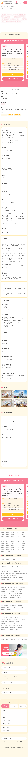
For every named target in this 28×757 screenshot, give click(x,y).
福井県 (12, 540)
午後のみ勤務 (4, 622)
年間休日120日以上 (15, 592)
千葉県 (7, 538)
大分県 (18, 551)
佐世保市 (8, 560)
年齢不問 (9, 611)
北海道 (2, 534)
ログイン (15, 676)
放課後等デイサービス (6, 579)
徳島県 (2, 549)
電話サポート (16, 686)
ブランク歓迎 (13, 606)
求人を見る (13, 76)
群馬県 (23, 536)
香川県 (7, 549)
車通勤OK (18, 622)
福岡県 (23, 549)
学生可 (13, 609)
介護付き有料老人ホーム (6, 572)
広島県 (18, 546)
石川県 (7, 540)
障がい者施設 (13, 576)
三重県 (18, 542)
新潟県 (24, 538)
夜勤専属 (15, 620)
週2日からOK (12, 627)
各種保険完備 (4, 590)
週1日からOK (4, 627)
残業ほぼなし (4, 631)
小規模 (19, 625)
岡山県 (12, 546)
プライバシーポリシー (18, 741)
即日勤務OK (19, 629)
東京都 (12, 538)
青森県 (7, 534)
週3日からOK (20, 627)
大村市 (13, 560)
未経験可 (20, 606)
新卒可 (8, 609)
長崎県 (7, 551)
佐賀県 (2, 551)
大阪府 (7, 544)
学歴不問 (3, 611)
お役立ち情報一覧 (6, 695)
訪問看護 (21, 579)
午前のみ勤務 (22, 620)
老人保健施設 (15, 568)
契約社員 (13, 641)
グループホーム (14, 570)
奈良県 (18, 544)
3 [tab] (15, 85)
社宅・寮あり (12, 590)
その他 (20, 581)
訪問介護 (15, 579)
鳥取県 (2, 546)
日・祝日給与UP (16, 597)
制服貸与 (19, 599)
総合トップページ (8, 668)
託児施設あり (20, 590)
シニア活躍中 (20, 609)
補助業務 (11, 631)
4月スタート (18, 631)
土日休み (3, 620)
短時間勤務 (11, 622)
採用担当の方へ (6, 688)
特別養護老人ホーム (5, 568)
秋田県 (23, 534)
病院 (8, 581)
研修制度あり (12, 599)
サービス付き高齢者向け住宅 (7, 574)
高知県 (18, 549)
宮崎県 (23, 551)
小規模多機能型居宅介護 (21, 574)
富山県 (2, 540)
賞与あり (16, 588)
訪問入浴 (3, 581)
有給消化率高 (4, 599)
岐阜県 (2, 542)
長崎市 (2, 560)
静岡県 (7, 542)
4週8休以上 (19, 618)
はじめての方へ (6, 686)
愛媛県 (12, 549)
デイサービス (23, 568)
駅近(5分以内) (4, 625)
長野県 (23, 540)
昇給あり (10, 588)
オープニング (12, 625)
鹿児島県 (3, 553)
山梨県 (18, 540)
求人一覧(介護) (11, 6)
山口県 (23, 546)
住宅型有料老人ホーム (19, 572)
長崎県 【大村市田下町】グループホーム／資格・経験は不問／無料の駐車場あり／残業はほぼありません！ (12, 54)
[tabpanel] (12, 64)
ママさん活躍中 (4, 606)
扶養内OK (12, 618)
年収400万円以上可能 (17, 595)
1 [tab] (12, 85)
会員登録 (4, 676)
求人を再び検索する (14, 475)
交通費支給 (22, 588)
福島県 (7, 536)
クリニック (13, 581)
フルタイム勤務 (4, 618)
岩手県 (12, 534)
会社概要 (4, 741)
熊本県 (12, 551)
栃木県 (18, 536)
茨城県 (12, 536)
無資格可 (3, 609)
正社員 (2, 641)
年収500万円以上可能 (5, 597)
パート (7, 641)
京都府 (2, 544)
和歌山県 (24, 544)
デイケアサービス (5, 570)
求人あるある (3, 6)
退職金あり (3, 588)
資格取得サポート (5, 592)
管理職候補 (12, 629)
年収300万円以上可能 (5, 595)
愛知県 (12, 542)
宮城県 (18, 534)
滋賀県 (23, 542)
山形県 (2, 536)
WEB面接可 (3, 633)
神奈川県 (18, 538)
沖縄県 (8, 553)
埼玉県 (2, 538)
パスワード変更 (6, 678)
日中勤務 (9, 620)
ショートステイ (4, 576)
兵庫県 (12, 544)
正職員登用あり (4, 629)
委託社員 (19, 641)
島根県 (7, 546)
